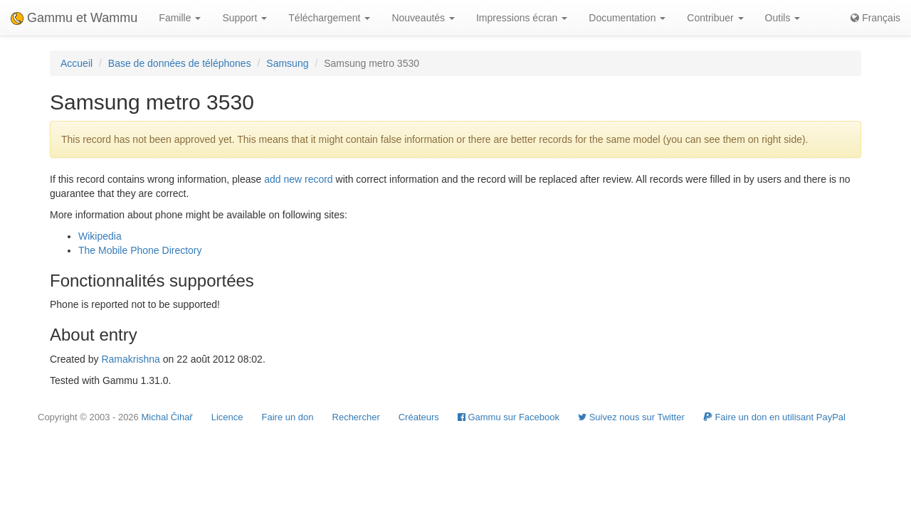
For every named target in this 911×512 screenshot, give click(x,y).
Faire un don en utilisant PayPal (774, 417)
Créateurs (419, 417)
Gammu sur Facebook (508, 417)
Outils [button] (783, 17)
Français (875, 17)
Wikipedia (100, 236)
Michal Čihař (166, 417)
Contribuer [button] (715, 17)
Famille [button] (180, 17)
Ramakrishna (130, 359)
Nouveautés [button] (423, 17)
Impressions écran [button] (521, 17)
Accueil (76, 63)
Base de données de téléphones (179, 63)
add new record (298, 179)
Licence (227, 417)
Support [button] (244, 17)
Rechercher (356, 417)
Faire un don (288, 417)
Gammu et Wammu (74, 18)
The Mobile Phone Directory (140, 250)
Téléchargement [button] (329, 17)
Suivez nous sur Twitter (631, 417)
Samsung (287, 63)
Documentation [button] (627, 17)
